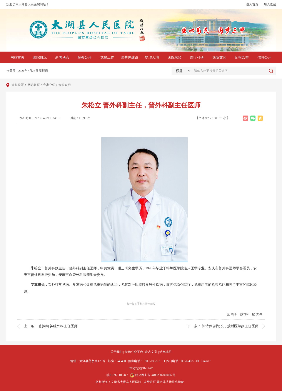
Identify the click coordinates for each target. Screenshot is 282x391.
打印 (246, 314)
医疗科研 (197, 57)
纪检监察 (242, 57)
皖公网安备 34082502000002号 (152, 375)
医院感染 (175, 57)
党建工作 (107, 57)
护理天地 (152, 57)
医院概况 (40, 57)
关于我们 (116, 352)
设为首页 (252, 4)
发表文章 (151, 352)
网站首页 (17, 57)
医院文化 (219, 57)
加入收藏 (270, 4)
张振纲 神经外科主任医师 (58, 326)
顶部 (234, 314)
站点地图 (165, 352)
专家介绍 (49, 85)
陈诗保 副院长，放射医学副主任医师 (230, 326)
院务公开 (85, 57)
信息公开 (264, 57)
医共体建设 (129, 57)
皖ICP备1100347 (117, 375)
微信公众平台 (134, 352)
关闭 (259, 314)
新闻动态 (62, 57)
